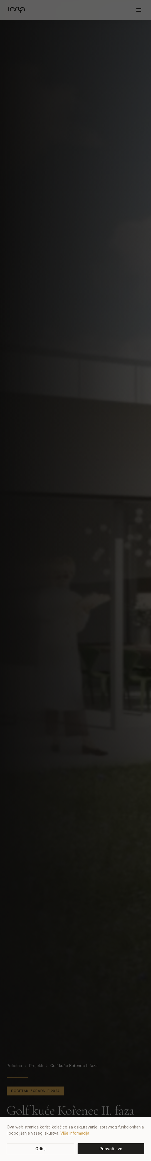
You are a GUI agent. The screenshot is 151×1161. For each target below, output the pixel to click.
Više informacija (74, 1133)
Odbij (40, 1148)
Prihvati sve (111, 1148)
